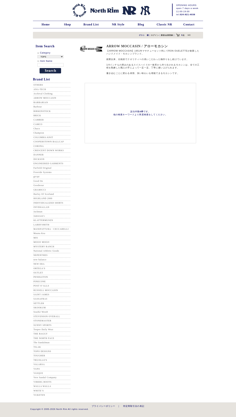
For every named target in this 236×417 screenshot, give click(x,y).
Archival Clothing (43, 93)
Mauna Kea (39, 233)
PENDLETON (40, 277)
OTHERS (38, 85)
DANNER (38, 154)
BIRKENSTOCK (42, 111)
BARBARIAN (40, 102)
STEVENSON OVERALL (46, 316)
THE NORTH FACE (43, 338)
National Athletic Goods (46, 251)
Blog (141, 24)
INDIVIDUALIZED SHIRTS (48, 203)
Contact (188, 24)
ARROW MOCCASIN (44, 98)
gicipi (36, 176)
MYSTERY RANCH (43, 246)
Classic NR (164, 24)
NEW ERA (39, 264)
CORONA (38, 146)
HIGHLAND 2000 (42, 198)
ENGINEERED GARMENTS (48, 163)
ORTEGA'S (39, 268)
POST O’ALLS (41, 286)
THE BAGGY (40, 333)
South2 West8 (40, 312)
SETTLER (38, 303)
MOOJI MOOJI (41, 242)
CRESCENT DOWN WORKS (48, 150)
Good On (38, 181)
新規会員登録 (167, 35)
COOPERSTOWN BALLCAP (48, 141)
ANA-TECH (39, 89)
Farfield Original (42, 168)
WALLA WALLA (42, 386)
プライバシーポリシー (103, 406)
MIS (35, 238)
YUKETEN (39, 395)
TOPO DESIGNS (42, 351)
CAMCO (37, 124)
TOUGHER (39, 355)
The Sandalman (41, 342)
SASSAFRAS (40, 299)
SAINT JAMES (41, 294)
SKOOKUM (39, 307)
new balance (39, 259)
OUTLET (38, 272)
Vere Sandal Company (45, 377)
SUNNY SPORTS (42, 325)
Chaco (36, 128)
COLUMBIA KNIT (43, 137)
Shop (67, 24)
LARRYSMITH (41, 224)
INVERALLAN (41, 207)
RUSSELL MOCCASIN (45, 290)
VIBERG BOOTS (42, 382)
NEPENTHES (40, 255)
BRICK (37, 115)
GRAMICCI (39, 190)
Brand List (91, 24)
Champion (38, 133)
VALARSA (39, 364)
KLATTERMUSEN (43, 220)
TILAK (37, 347)
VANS (36, 369)
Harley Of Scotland (43, 194)
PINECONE (39, 281)
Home (46, 24)
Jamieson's (39, 216)
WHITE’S (38, 390)
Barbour (37, 106)
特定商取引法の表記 (133, 406)
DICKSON (38, 159)
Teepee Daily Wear (43, 329)
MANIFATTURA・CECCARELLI (51, 229)
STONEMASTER (42, 320)
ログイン (155, 35)
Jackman (37, 211)
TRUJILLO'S (40, 360)
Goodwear (38, 185)
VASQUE (38, 373)
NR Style (118, 24)
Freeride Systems (42, 172)
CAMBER (38, 120)
